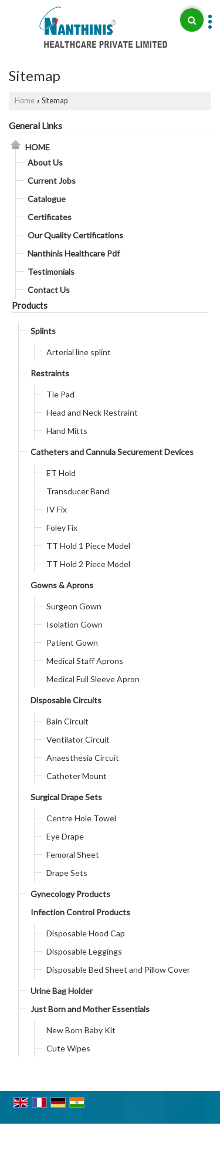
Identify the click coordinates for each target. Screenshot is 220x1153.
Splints (43, 331)
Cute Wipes (68, 1048)
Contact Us (49, 290)
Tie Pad (60, 394)
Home (25, 100)
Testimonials (51, 272)
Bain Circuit (67, 721)
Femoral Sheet (72, 854)
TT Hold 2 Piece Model (88, 564)
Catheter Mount (76, 776)
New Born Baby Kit (81, 1030)
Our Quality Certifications (75, 235)
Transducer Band (77, 491)
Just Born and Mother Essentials (90, 1009)
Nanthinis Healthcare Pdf (74, 253)
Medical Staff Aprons (84, 661)
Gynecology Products (70, 894)
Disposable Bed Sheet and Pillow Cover (118, 970)
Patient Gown (72, 643)
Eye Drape (65, 836)
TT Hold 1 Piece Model (88, 546)
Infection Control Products (80, 912)
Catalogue (47, 199)
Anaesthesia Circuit (82, 758)
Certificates (50, 217)
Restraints (50, 373)
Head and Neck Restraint (92, 412)
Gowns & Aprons (62, 585)
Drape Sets (66, 873)
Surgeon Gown (73, 606)
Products (30, 305)
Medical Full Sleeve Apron (93, 679)
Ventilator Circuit (78, 739)
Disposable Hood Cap (85, 933)
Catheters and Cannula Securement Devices (112, 452)
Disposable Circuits (66, 700)
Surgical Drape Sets (66, 797)
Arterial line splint (78, 352)
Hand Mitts (66, 431)
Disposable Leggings (84, 951)
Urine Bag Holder (62, 991)
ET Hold (61, 473)
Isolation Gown (74, 624)
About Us (45, 162)
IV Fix (56, 509)
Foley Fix (61, 527)
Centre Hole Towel (81, 818)
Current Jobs (52, 181)
